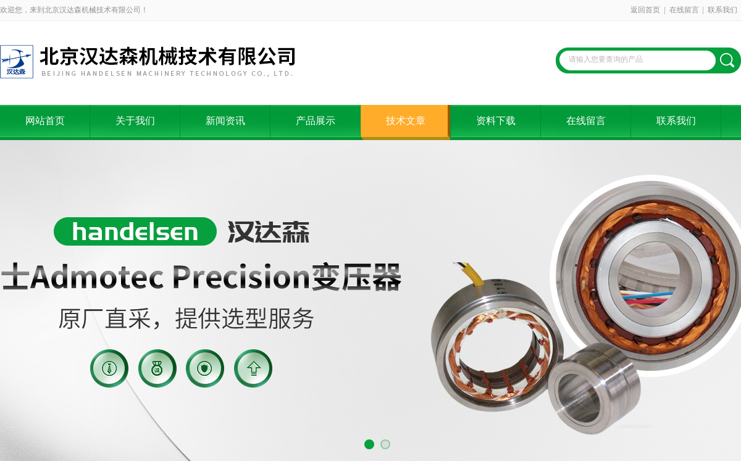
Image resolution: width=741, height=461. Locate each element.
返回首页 (645, 10)
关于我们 (135, 120)
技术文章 (405, 120)
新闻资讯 (225, 120)
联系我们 (722, 10)
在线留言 (684, 10)
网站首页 (45, 120)
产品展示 (315, 120)
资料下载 (496, 120)
